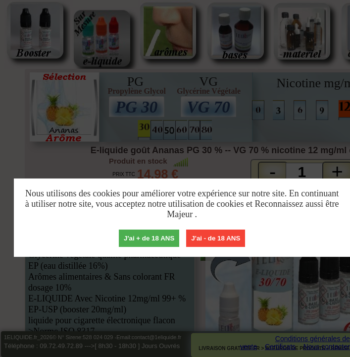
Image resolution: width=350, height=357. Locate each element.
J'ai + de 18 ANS (149, 238)
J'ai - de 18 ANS (215, 238)
